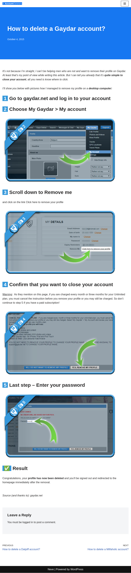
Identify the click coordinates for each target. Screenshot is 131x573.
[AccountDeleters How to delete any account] (12, 3)
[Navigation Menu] (125, 3)
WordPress (76, 569)
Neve (51, 569)
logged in (28, 522)
